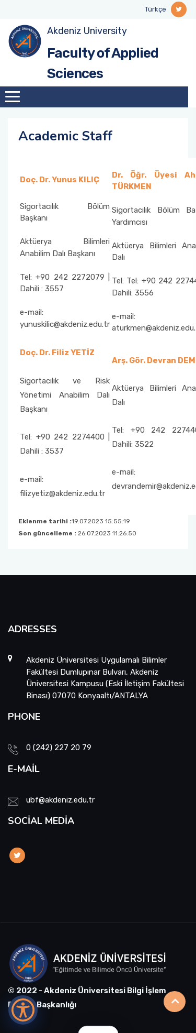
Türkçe (155, 9)
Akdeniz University (87, 31)
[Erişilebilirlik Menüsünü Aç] (23, 1010)
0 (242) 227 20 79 (58, 747)
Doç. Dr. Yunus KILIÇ (59, 179)
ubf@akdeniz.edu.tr (60, 800)
